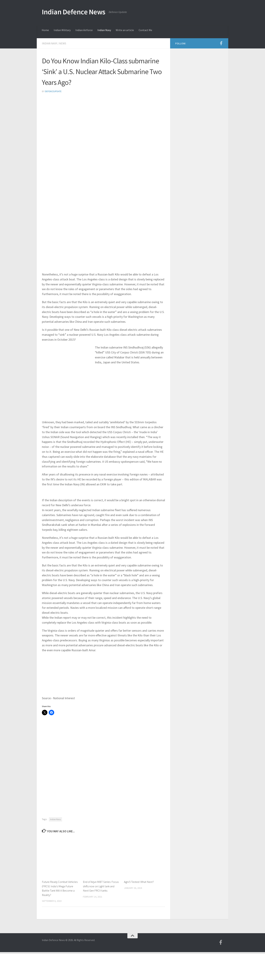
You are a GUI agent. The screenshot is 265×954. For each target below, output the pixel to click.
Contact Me (145, 30)
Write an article (125, 30)
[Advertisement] (103, 122)
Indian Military (62, 30)
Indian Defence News (73, 11)
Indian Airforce (84, 30)
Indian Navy (104, 30)
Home (45, 30)
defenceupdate (53, 91)
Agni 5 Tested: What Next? (139, 882)
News (62, 43)
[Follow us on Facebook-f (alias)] (221, 43)
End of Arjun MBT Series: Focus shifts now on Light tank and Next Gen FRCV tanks (101, 886)
